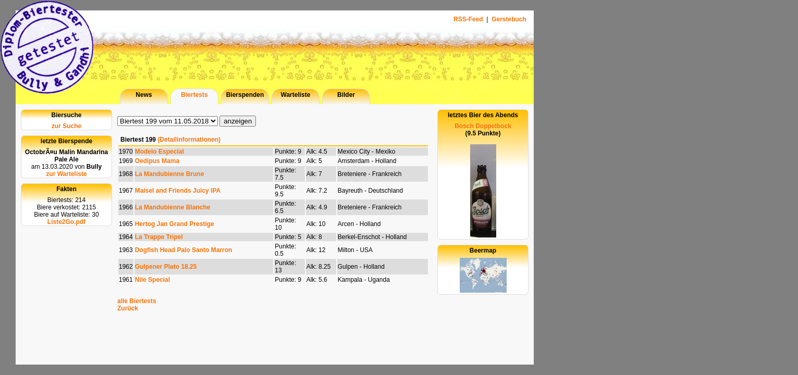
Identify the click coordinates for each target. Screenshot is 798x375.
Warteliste (296, 94)
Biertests (194, 94)
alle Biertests (136, 301)
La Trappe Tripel (159, 237)
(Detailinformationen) (188, 139)
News (144, 94)
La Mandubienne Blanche (173, 207)
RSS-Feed (469, 19)
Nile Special (152, 279)
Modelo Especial (159, 151)
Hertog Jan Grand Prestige (174, 224)
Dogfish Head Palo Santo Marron (183, 250)
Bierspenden (245, 94)
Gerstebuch (509, 19)
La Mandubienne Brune (169, 174)
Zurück (127, 308)
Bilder (346, 94)
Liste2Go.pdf (66, 222)
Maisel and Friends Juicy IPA (178, 190)
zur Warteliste (66, 174)
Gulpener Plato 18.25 (166, 266)
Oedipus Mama (157, 161)
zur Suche (66, 126)
